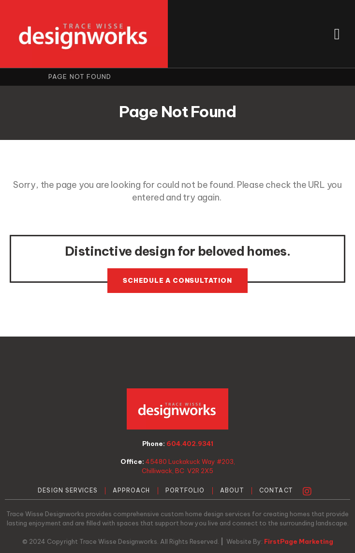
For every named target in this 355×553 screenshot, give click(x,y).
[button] (336, 33)
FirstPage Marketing (298, 541)
